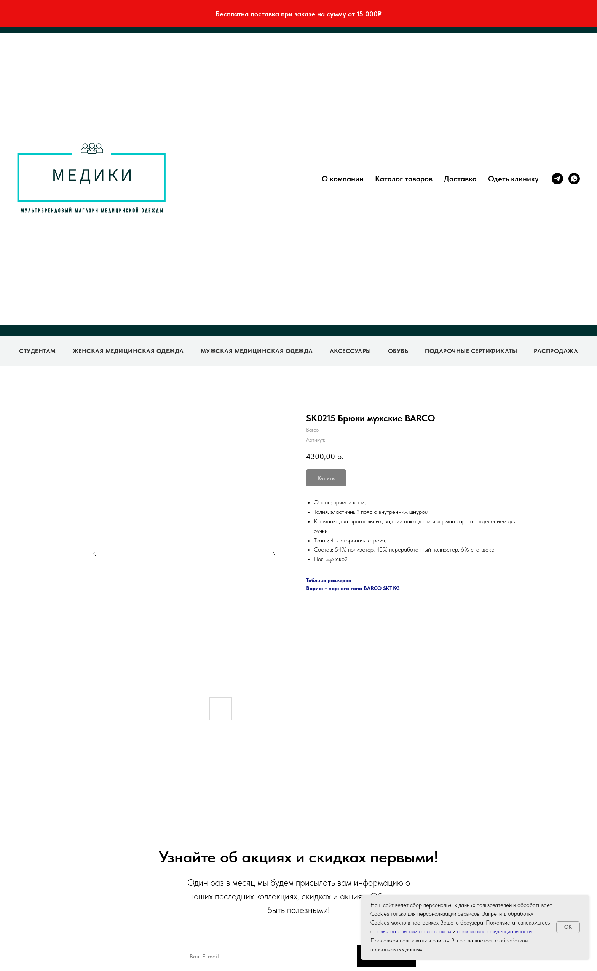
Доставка (460, 178)
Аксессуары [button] (350, 351)
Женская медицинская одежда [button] (128, 351)
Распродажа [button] (556, 351)
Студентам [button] (37, 351)
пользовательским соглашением (413, 931)
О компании (343, 178)
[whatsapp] (574, 178)
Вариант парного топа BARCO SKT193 (353, 588)
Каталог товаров (404, 178)
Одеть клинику (513, 178)
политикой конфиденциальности (494, 931)
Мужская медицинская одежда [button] (257, 351)
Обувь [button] (398, 351)
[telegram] (557, 178)
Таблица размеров (328, 580)
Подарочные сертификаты (471, 351)
